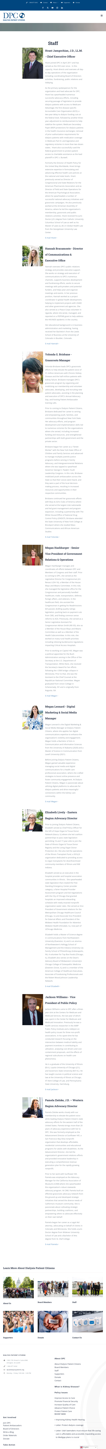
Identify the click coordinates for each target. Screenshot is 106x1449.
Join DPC (7, 1410)
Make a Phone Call (11, 1444)
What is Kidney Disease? (67, 1374)
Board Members (62, 1355)
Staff (56, 1358)
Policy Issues (61, 1380)
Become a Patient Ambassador (16, 1438)
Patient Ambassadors (12, 1413)
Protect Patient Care (63, 1399)
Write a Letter (9, 1441)
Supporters (59, 1361)
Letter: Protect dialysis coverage (69, 1413)
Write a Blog (8, 1419)
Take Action (9, 1432)
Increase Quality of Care (65, 1392)
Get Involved (9, 1405)
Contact (58, 1368)
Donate (58, 1365)
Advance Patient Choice (65, 1395)
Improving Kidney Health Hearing (70, 1407)
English (84, 1447)
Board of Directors (11, 1416)
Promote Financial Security (66, 1389)
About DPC (60, 1346)
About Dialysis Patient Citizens (68, 1351)
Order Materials (10, 1423)
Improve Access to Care (65, 1385)
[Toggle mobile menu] (102, 15)
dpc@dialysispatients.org (15, 1357)
